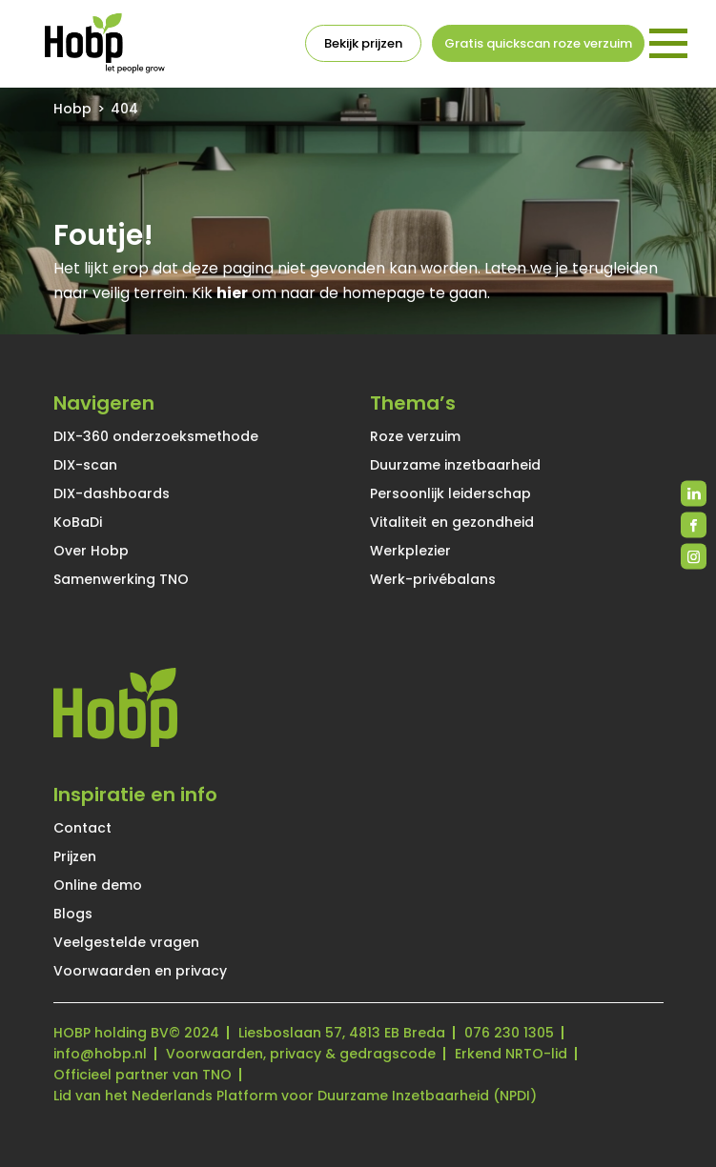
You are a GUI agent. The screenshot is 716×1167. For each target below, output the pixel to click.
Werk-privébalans (433, 579)
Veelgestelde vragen (126, 942)
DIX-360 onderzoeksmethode (155, 436)
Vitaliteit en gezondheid (452, 522)
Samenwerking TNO (121, 579)
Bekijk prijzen (363, 43)
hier (232, 293)
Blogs (72, 913)
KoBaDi (77, 522)
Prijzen (74, 856)
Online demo (97, 885)
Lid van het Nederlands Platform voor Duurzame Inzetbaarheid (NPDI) (295, 1095)
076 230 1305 (509, 1032)
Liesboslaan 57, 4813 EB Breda (341, 1032)
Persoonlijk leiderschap (450, 493)
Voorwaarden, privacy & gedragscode (301, 1053)
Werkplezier (410, 550)
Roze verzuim (415, 436)
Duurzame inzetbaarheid (455, 464)
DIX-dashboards (111, 493)
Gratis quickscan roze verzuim (538, 43)
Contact (82, 827)
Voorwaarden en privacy (140, 970)
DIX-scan (85, 464)
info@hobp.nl (100, 1053)
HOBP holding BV (111, 1032)
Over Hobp (91, 550)
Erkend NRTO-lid (511, 1053)
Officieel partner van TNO (142, 1074)
